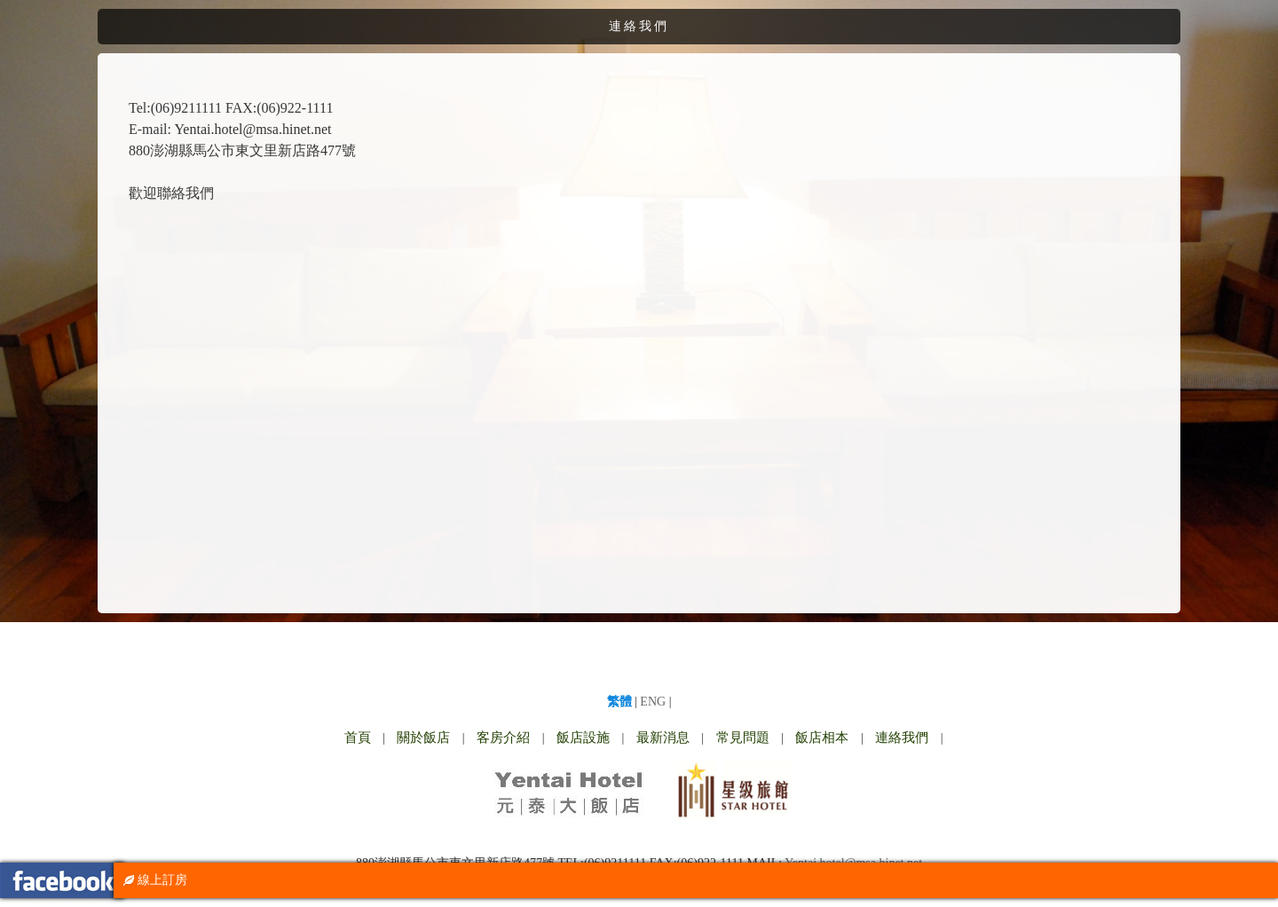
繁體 (619, 701)
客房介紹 (503, 737)
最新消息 (663, 737)
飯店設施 (583, 737)
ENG (653, 701)
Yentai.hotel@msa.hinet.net (252, 129)
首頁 (357, 737)
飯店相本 (821, 737)
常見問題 (742, 737)
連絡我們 (901, 737)
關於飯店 (423, 737)
